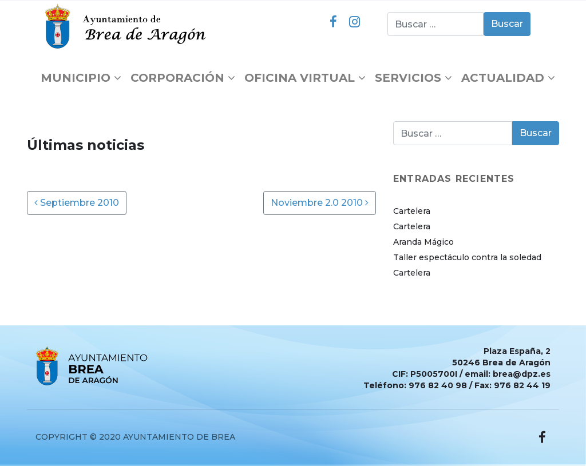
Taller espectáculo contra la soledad (467, 257)
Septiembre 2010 (76, 202)
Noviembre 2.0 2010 (320, 202)
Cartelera (411, 211)
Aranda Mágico (423, 242)
